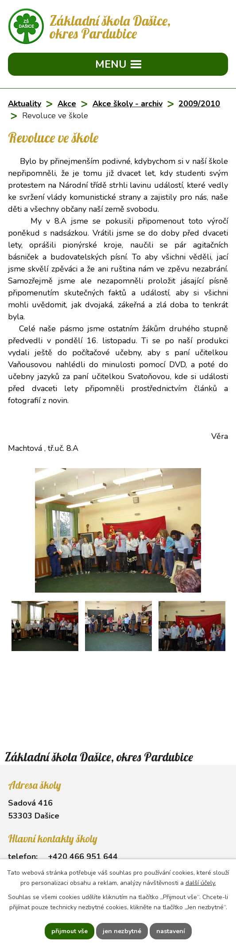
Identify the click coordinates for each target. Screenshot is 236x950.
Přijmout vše (69, 931)
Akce (67, 103)
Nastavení (170, 931)
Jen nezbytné (122, 931)
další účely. (201, 883)
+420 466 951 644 (83, 856)
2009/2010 (199, 103)
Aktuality (24, 103)
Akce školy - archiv (127, 103)
